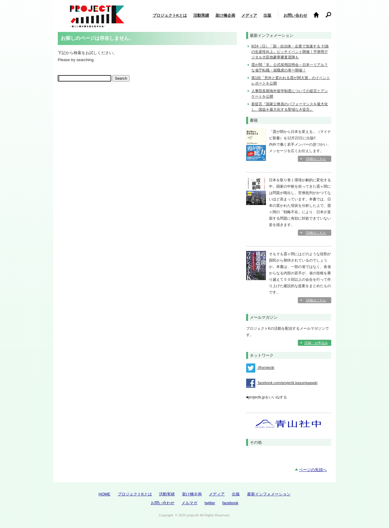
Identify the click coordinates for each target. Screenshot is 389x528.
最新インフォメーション (269, 494)
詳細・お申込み (316, 343)
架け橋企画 (225, 15)
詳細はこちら (316, 159)
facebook (230, 503)
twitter (210, 503)
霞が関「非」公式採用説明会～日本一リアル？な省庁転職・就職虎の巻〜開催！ (289, 67)
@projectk (260, 368)
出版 (267, 15)
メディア (249, 15)
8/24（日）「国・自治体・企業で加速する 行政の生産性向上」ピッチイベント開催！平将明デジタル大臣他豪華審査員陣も (290, 51)
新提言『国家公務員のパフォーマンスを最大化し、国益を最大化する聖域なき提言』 (289, 107)
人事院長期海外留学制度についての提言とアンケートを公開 (289, 94)
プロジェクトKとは (170, 15)
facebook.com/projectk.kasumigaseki (281, 383)
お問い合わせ (295, 15)
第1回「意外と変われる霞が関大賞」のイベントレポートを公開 (290, 80)
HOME (104, 494)
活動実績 (201, 15)
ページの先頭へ (313, 469)
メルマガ (189, 503)
